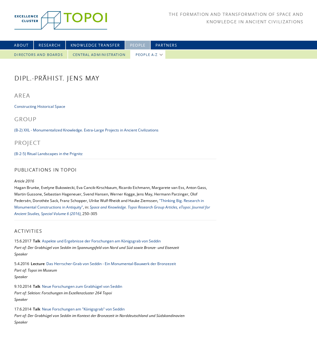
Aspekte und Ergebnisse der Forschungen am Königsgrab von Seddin (101, 241)
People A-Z (147, 55)
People (137, 46)
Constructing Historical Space (39, 106)
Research (50, 46)
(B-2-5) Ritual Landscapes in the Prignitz (48, 153)
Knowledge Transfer (95, 46)
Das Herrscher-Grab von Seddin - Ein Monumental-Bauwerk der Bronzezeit (111, 263)
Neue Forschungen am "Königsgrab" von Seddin (83, 309)
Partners (166, 46)
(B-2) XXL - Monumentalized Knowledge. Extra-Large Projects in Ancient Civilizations (86, 130)
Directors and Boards (38, 55)
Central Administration (99, 55)
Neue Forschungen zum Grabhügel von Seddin (82, 286)
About (21, 46)
